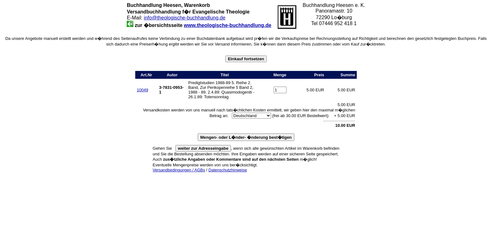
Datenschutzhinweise (227, 170)
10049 (142, 90)
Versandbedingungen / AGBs (179, 170)
